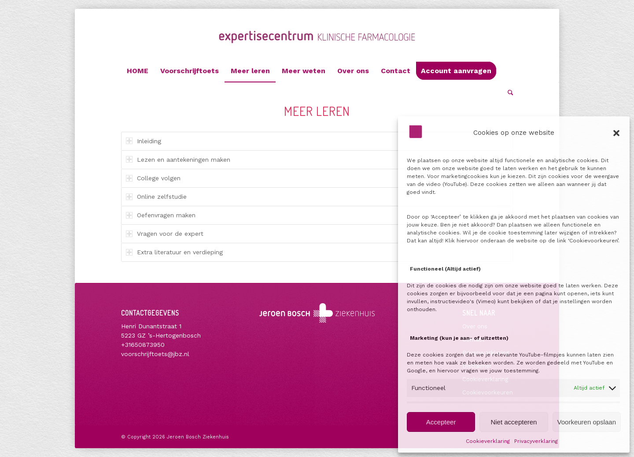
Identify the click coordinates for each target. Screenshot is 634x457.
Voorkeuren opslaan (586, 422)
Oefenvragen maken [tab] (160, 215)
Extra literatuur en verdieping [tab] (174, 252)
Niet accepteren (513, 422)
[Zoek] (507, 93)
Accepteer (441, 422)
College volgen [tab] (153, 178)
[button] (616, 133)
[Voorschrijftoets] (317, 45)
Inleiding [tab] (143, 141)
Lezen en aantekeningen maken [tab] (178, 159)
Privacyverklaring (536, 441)
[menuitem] (137, 71)
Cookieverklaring (488, 441)
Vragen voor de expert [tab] (164, 233)
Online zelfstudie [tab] (156, 196)
